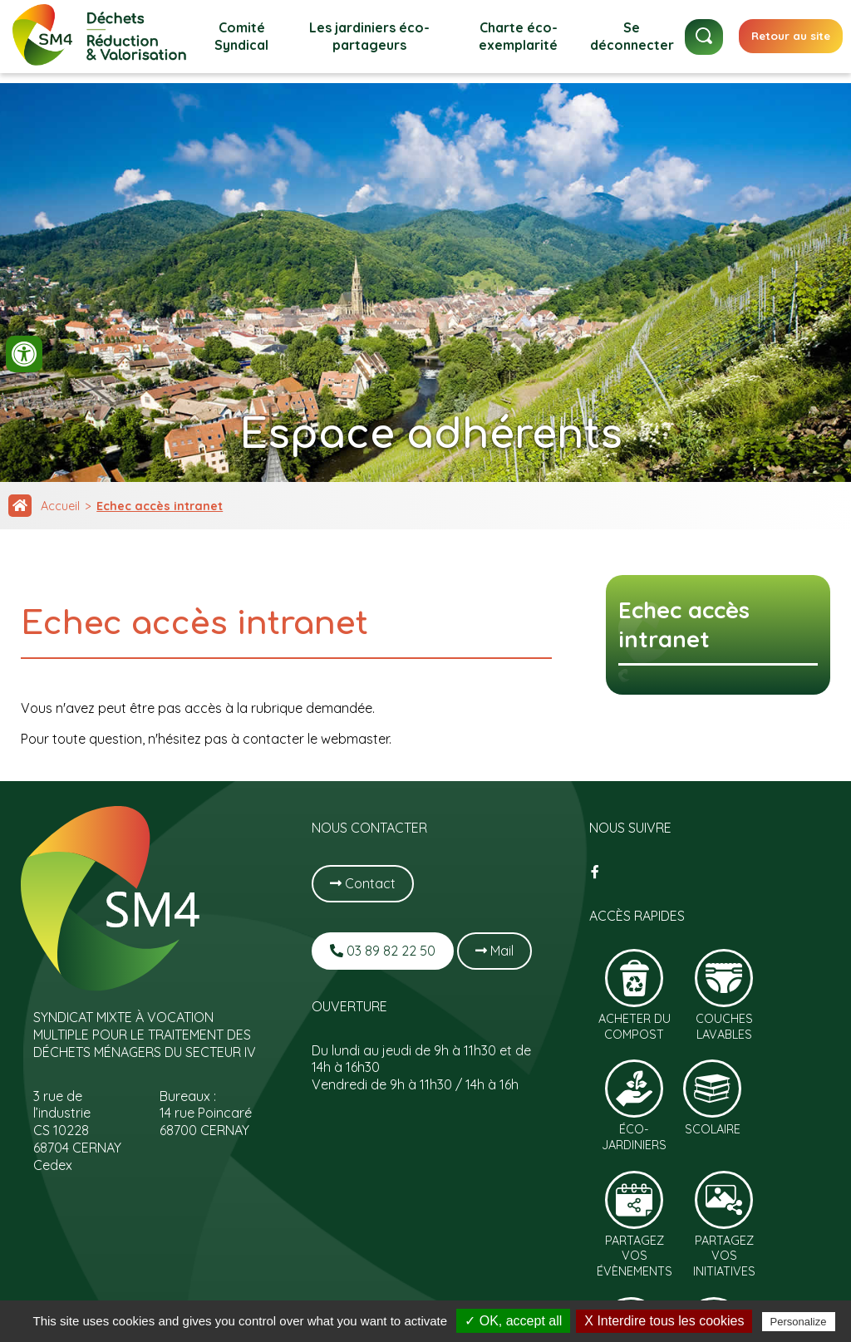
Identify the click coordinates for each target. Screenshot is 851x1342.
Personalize (798, 1321)
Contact (363, 883)
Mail (494, 950)
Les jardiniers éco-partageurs (369, 36)
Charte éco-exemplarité (518, 36)
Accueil (60, 506)
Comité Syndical (241, 36)
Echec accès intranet (159, 506)
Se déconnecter (632, 36)
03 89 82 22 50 (382, 950)
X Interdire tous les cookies (664, 1321)
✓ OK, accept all (513, 1321)
